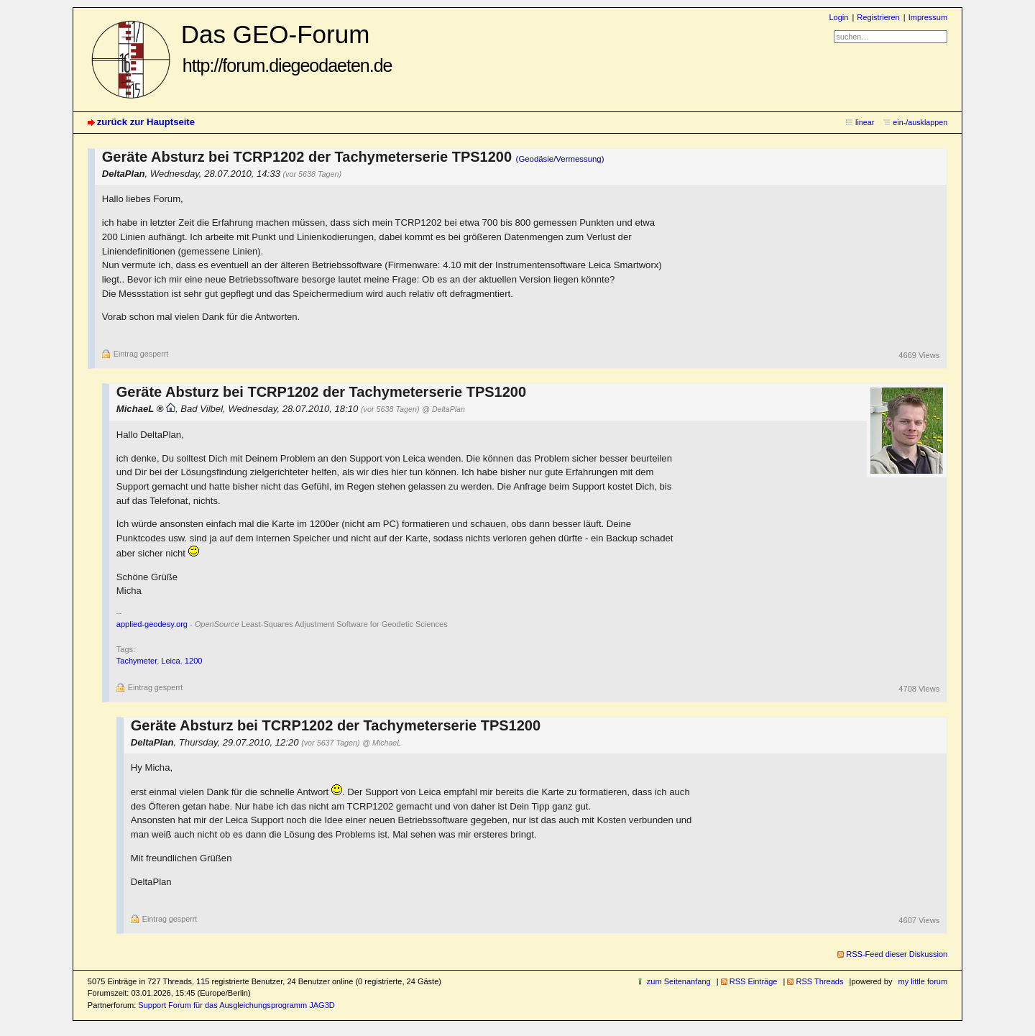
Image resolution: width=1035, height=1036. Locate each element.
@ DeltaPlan (443, 409)
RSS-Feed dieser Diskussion (896, 954)
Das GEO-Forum (286, 47)
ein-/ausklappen (920, 122)
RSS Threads (819, 981)
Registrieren (878, 17)
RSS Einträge (754, 981)
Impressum (928, 17)
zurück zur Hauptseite (146, 121)
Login (838, 17)
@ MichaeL (381, 742)
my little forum (923, 981)
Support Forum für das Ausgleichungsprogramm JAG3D (236, 1005)
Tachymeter (136, 660)
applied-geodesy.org (152, 624)
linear (864, 122)
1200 (194, 660)
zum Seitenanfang (679, 981)
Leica (170, 660)
